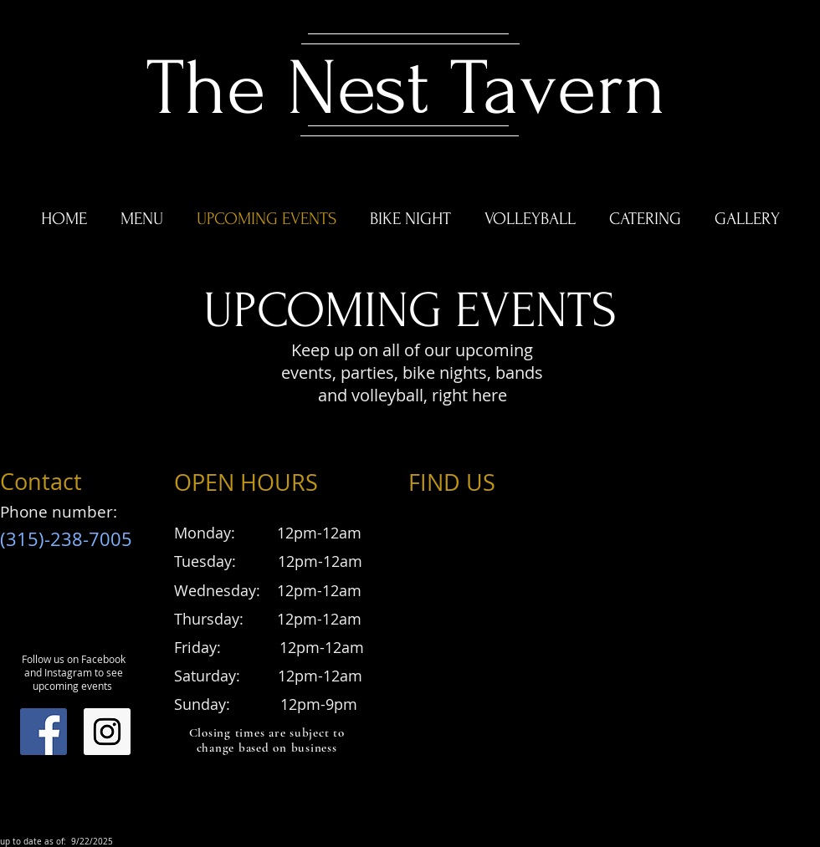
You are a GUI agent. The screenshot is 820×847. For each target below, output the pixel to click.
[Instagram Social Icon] (107, 731)
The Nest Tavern (406, 88)
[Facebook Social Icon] (43, 731)
